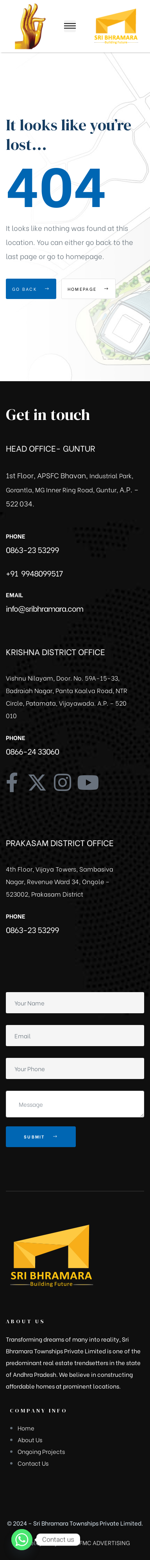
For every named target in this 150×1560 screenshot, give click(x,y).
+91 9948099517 (34, 572)
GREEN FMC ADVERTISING (94, 1542)
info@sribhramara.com (44, 608)
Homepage (88, 289)
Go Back (31, 289)
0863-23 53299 (32, 549)
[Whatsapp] (21, 1539)
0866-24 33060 (32, 751)
